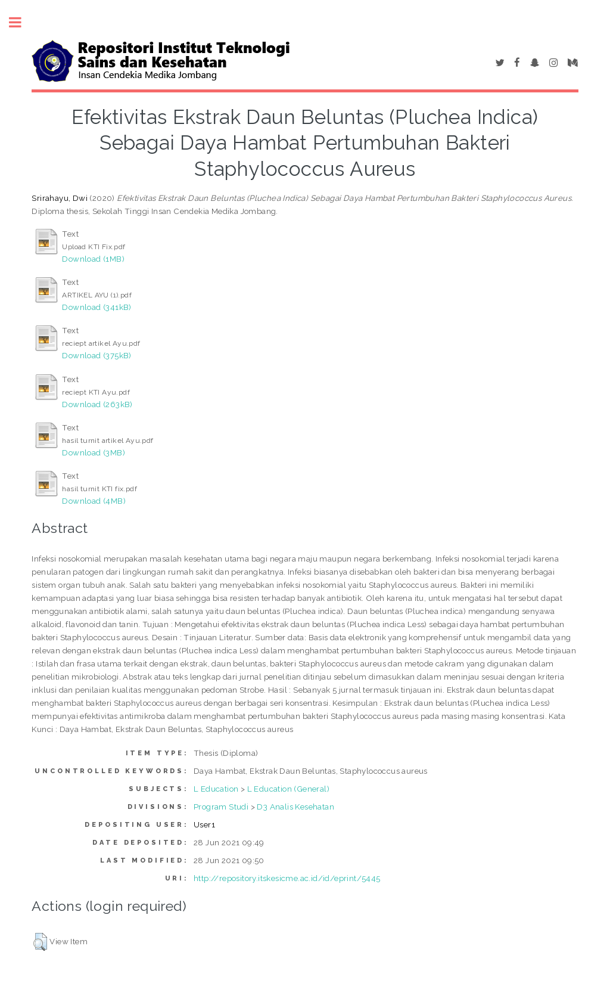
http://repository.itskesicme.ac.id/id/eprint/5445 (287, 878)
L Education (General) (288, 788)
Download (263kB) (97, 404)
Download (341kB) (96, 307)
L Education (216, 788)
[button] (40, 942)
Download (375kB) (96, 355)
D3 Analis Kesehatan (295, 806)
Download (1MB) (93, 258)
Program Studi (221, 806)
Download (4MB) (94, 501)
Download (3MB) (93, 452)
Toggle (21, 22)
